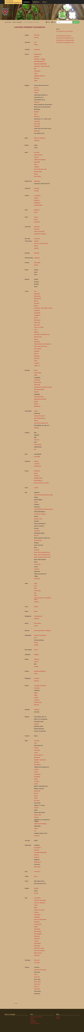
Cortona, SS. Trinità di (40, 514)
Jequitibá (36, 166)
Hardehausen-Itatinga (39, 159)
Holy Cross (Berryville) (40, 919)
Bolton (36, 473)
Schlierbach (37, 71)
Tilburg (36, 642)
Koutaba (36, 190)
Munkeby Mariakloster (40, 671)
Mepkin (36, 926)
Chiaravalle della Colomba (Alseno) (43, 509)
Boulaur (36, 305)
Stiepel (36, 401)
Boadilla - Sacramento (40, 759)
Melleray (36, 332)
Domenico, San (38, 518)
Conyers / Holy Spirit (39, 902)
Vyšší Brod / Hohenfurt (40, 233)
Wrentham (37, 955)
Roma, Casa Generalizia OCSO (42, 554)
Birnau (36, 370)
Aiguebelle (37, 293)
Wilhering (36, 78)
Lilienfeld (36, 56)
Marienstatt (37, 384)
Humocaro (37, 960)
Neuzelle (36, 392)
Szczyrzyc (36, 700)
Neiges (36, 339)
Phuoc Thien (37, 981)
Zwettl (35, 80)
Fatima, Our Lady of (39, 910)
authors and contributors (36, 1016)
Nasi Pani (36, 229)
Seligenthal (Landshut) (40, 399)
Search (75, 22)
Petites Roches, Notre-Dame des (42, 344)
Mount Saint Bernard (39, 418)
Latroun (36, 487)
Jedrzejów (37, 688)
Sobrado (36, 807)
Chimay (36, 92)
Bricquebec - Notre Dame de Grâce (43, 308)
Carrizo (36, 771)
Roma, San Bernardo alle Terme (42, 557)
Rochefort (36, 116)
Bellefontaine (37, 298)
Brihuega (36, 762)
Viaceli (36, 828)
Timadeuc (36, 363)
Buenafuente (37, 764)
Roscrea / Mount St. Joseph (41, 483)
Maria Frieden (37, 382)
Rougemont (37, 202)
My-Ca (35, 974)
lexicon (44, 2)
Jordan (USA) (37, 924)
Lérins (35, 329)
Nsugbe (36, 666)
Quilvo (36, 212)
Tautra (35, 673)
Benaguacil (37, 757)
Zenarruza (36, 835)
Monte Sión (37, 791)
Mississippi (37, 929)
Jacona (36, 625)
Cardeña (36, 769)
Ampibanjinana (38, 616)
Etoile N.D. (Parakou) (39, 138)
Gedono (36, 461)
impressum (33, 1020)
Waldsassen (37, 406)
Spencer (36, 941)
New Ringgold (38, 933)
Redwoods (37, 936)
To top (15, 1003)
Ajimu (35, 583)
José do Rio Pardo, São (40, 169)
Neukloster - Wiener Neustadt (42, 66)
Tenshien (36, 601)
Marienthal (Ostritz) (39, 389)
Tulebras (36, 817)
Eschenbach (37, 847)
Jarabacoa (37, 257)
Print (53, 22)
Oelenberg (37, 341)
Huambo (36, 37)
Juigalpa (36, 654)
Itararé (36, 164)
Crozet (36, 905)
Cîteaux (36, 317)
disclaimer (32, 1021)
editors (32, 1018)
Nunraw (36, 420)
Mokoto (36, 245)
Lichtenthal (37, 380)
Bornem (36, 87)
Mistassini (37, 200)
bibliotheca (36, 2)
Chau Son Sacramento (40, 900)
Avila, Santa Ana (38, 755)
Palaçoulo (36, 709)
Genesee (36, 912)
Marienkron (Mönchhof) (40, 63)
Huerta (36, 779)
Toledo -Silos (37, 815)
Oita (35, 593)
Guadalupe (37, 917)
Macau (36, 219)
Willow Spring (37, 953)
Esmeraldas (37, 262)
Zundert (36, 645)
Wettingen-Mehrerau (39, 75)
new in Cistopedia (34, 1023)
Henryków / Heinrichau (40, 685)
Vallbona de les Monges (40, 823)
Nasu (35, 588)
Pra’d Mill (36, 550)
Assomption (37, 195)
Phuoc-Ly (36, 986)
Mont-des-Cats (38, 336)
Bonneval (36, 303)
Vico (35, 831)
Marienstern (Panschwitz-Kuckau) (43, 387)
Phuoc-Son (37, 989)
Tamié (35, 360)
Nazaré (36, 174)
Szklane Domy (38, 702)
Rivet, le (36, 353)
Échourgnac (37, 320)
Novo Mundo (37, 176)
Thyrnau (36, 403)
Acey (35, 291)
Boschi (36, 502)
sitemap (58, 1016)
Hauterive (36, 857)
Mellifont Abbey (38, 478)
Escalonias (37, 776)
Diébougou (37, 181)
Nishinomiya (37, 590)
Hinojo (36, 44)
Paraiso (36, 265)
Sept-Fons (37, 358)
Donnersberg (37, 372)
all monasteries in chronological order (65, 40)
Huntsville (36, 921)
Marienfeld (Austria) (39, 61)
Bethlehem (37, 471)
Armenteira (37, 750)
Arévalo (36, 747)
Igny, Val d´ (37, 324)
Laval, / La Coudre (39, 327)
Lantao (36, 217)
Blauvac (36, 301)
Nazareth (36, 111)
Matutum (36, 680)
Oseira (36, 795)
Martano (36, 535)
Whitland (36, 427)
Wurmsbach (37, 866)
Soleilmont (37, 126)
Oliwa (35, 695)
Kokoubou (37, 140)
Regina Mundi (37, 444)
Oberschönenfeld (38, 396)
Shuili (35, 876)
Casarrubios (37, 774)
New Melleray (37, 931)
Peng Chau (37, 222)
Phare (35, 595)
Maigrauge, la (37, 862)
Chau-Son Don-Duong (40, 969)
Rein (35, 68)
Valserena (36, 569)
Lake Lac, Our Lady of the (41, 243)
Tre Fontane (37, 564)
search (57, 1018)
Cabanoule (37, 310)
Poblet (36, 798)
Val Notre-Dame (38, 205)
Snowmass (37, 945)
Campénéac (37, 313)
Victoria (36, 893)
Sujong (36, 606)
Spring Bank (37, 943)
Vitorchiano (37, 578)
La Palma (36, 781)
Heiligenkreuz (37, 54)
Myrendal (36, 253)
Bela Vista (36, 35)
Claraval (36, 157)
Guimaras (36, 678)
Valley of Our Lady (39, 948)
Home (48, 22)
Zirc (35, 449)
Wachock (36, 704)
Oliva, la (36, 793)
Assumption (37, 898)
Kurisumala (37, 456)
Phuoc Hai (37, 977)
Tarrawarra (37, 49)
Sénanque (36, 356)
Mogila (36, 692)
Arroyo (36, 752)
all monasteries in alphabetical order (64, 38)
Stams (35, 73)
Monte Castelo (38, 171)
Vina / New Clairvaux (39, 950)
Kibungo (36, 724)
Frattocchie (37, 530)
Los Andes (37, 962)
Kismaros (36, 439)
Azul (35, 42)
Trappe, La (37, 365)
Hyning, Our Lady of (39, 415)
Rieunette (36, 351)
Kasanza (36, 241)
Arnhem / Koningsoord (40, 635)
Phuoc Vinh (37, 984)
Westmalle (37, 131)
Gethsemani (37, 914)
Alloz (35, 743)
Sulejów (36, 697)
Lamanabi (36, 463)
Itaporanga (37, 162)
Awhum (36, 661)
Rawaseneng (37, 466)
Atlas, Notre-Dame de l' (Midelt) (42, 630)
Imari (35, 585)
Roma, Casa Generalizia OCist (42, 552)
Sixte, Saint (37, 123)
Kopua (36, 649)
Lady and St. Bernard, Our (41, 423)
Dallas (36, 907)
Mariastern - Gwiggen (39, 59)
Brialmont (36, 90)
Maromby (36, 618)
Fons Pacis (37, 871)
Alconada (36, 740)
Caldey (36, 411)
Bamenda (36, 188)
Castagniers (37, 315)
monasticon (27, 2)
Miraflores (36, 210)
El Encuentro (37, 623)
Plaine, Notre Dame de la (40, 346)
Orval (35, 114)
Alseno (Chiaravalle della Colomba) (43, 494)
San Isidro (37, 800)
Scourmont (37, 121)
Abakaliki (36, 659)
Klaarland (36, 102)
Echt (35, 637)
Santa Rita (37, 938)
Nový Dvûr (37, 226)
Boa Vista (36, 152)
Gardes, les (37, 322)
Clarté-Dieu (37, 238)
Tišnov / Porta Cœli (39, 231)
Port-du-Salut (37, 348)
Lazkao (36, 783)
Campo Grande (38, 154)
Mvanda (36, 248)
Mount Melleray (38, 480)
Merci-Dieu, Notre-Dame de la (42, 334)
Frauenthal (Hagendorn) (40, 852)
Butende (36, 888)
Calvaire (36, 198)
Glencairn (36, 475)
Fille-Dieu (36, 850)
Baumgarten (37, 296)
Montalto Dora (38, 540)
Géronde (36, 854)
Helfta (35, 375)
